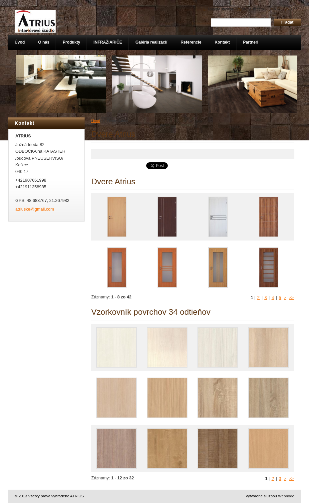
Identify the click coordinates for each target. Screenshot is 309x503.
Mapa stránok (253, 9)
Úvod (95, 121)
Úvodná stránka (220, 9)
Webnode (286, 496)
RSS (277, 9)
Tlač (293, 9)
